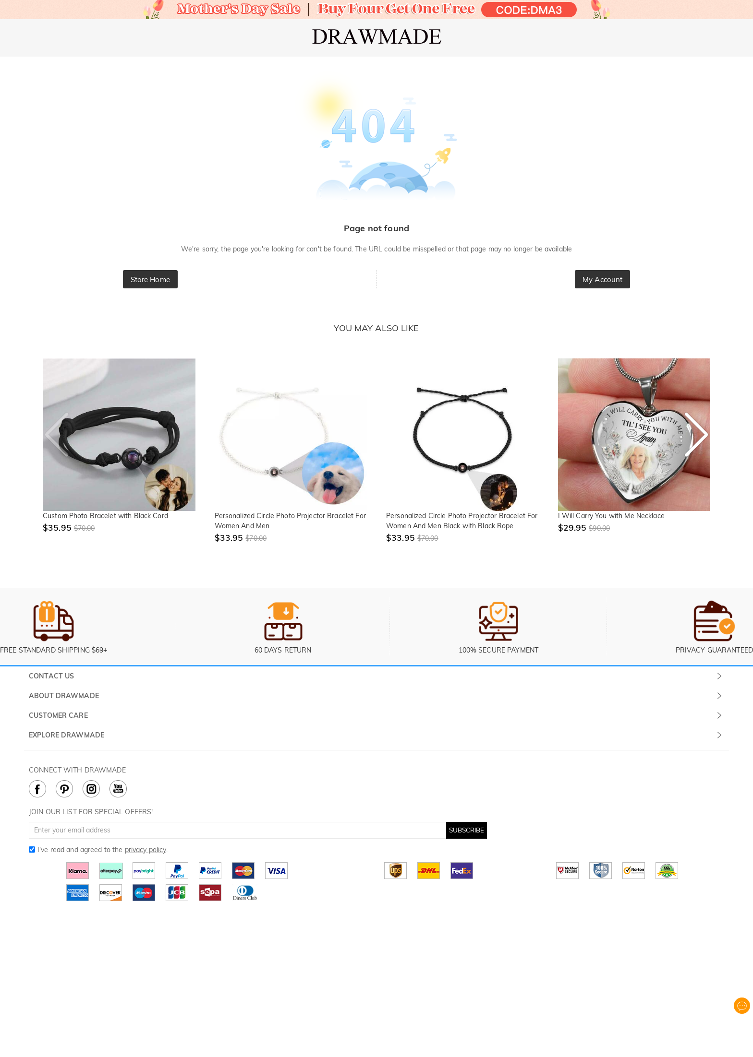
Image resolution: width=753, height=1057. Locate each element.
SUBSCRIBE (466, 830)
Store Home (150, 279)
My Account (602, 279)
